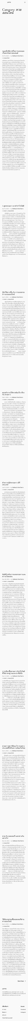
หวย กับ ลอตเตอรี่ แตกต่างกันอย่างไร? (13, 837)
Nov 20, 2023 (5, 841)
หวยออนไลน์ (6, 58)
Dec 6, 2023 (5, 750)
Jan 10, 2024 (5, 487)
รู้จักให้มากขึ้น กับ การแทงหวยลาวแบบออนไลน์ (13, 293)
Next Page (22, 981)
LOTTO (9, 2)
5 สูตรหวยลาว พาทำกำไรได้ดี (13, 206)
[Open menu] (25, 2)
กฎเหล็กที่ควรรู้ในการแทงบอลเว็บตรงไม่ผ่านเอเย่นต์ (13, 52)
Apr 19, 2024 (5, 208)
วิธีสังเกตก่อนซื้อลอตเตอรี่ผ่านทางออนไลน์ (13, 920)
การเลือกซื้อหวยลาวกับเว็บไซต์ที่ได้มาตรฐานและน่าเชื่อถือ (13, 672)
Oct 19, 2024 (5, 56)
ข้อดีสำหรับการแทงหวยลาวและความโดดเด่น (14, 576)
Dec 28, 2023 (5, 579)
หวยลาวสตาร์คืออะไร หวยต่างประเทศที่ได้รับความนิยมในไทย (13, 747)
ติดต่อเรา (4, 1012)
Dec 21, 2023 (5, 676)
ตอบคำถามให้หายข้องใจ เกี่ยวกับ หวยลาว (13, 394)
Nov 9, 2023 (5, 924)
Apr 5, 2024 (5, 297)
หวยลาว (5, 210)
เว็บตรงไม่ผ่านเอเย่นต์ (7, 1018)
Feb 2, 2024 (5, 397)
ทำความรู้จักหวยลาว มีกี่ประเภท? (11, 484)
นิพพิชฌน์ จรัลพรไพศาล (17, 56)
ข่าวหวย (4, 1009)
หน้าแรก (4, 1015)
